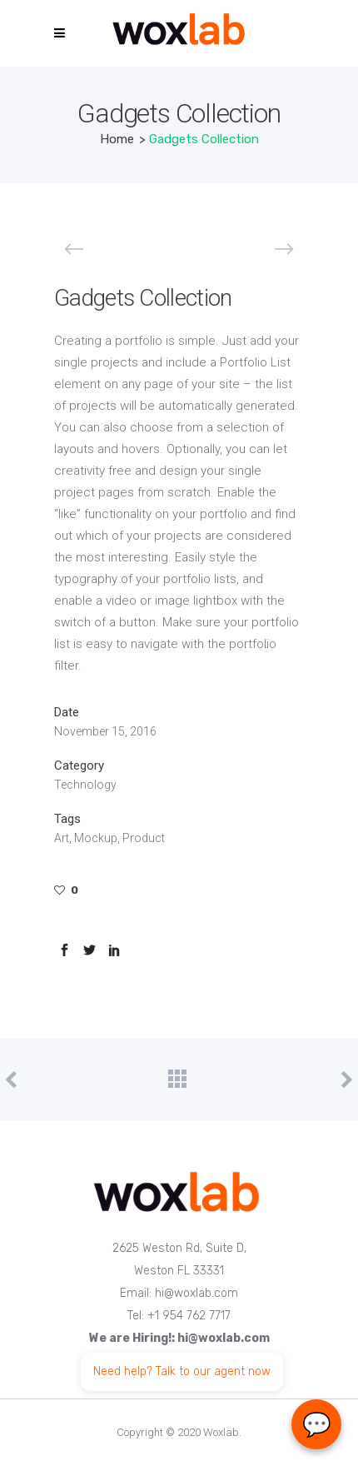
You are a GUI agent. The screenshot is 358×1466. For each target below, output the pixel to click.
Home (117, 139)
